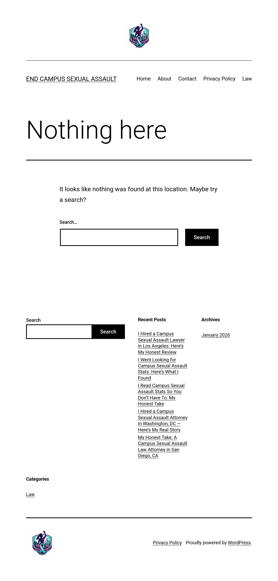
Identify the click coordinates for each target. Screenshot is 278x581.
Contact (187, 79)
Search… (68, 222)
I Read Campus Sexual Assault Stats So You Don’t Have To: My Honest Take (161, 394)
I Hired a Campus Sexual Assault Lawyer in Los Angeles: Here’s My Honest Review (161, 343)
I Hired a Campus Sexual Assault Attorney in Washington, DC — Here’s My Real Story (163, 420)
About (164, 79)
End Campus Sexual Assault (71, 79)
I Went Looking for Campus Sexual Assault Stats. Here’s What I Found (162, 369)
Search (33, 320)
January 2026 (216, 335)
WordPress (239, 542)
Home (144, 79)
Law (247, 79)
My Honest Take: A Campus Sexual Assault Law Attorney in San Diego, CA (162, 446)
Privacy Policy (219, 79)
